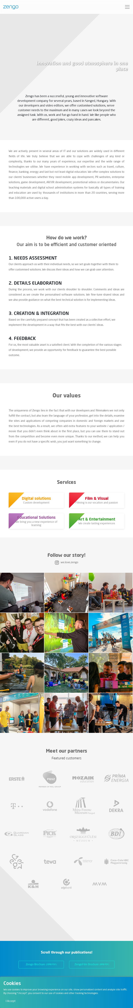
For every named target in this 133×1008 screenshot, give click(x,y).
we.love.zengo (66, 562)
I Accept (10, 1001)
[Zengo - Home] (9, 7)
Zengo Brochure (41, 964)
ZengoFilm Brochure (91, 964)
